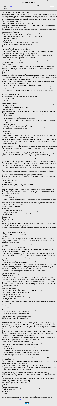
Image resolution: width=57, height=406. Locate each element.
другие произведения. (54, 0)
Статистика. (11, 6)
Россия (21, 400)
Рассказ (19, 400)
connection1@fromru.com (20, 399)
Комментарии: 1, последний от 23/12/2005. (8, 5)
